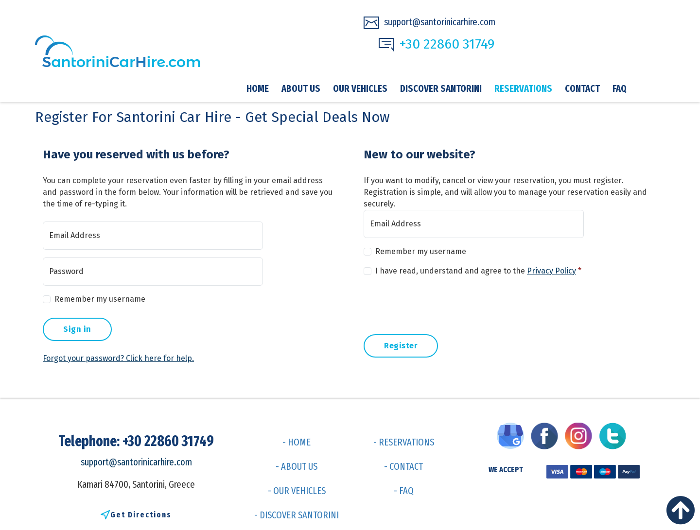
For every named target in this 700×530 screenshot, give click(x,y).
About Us (300, 88)
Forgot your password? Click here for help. (118, 358)
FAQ (619, 88)
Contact (582, 88)
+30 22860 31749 (436, 44)
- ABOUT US (296, 466)
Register (401, 345)
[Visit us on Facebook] (547, 435)
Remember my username (99, 299)
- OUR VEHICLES (297, 490)
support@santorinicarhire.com (429, 22)
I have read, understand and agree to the (478, 270)
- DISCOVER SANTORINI (296, 515)
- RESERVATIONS (403, 442)
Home (257, 88)
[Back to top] (683, 513)
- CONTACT (403, 466)
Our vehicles (360, 88)
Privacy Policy (551, 270)
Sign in (77, 329)
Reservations (523, 88)
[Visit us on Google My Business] (513, 435)
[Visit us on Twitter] (615, 435)
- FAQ (404, 490)
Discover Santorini (441, 88)
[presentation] (437, 304)
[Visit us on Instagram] (581, 435)
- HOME (296, 442)
